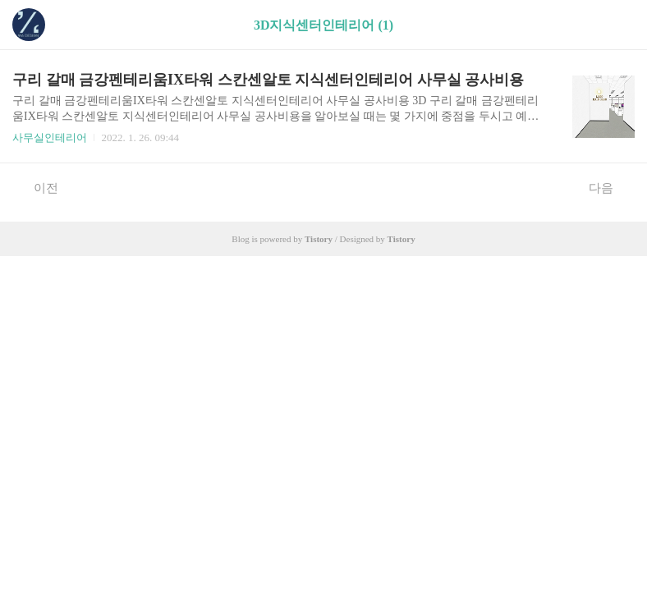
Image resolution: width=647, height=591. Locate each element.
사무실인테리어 (49, 137)
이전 (37, 187)
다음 (610, 187)
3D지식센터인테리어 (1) (323, 25)
